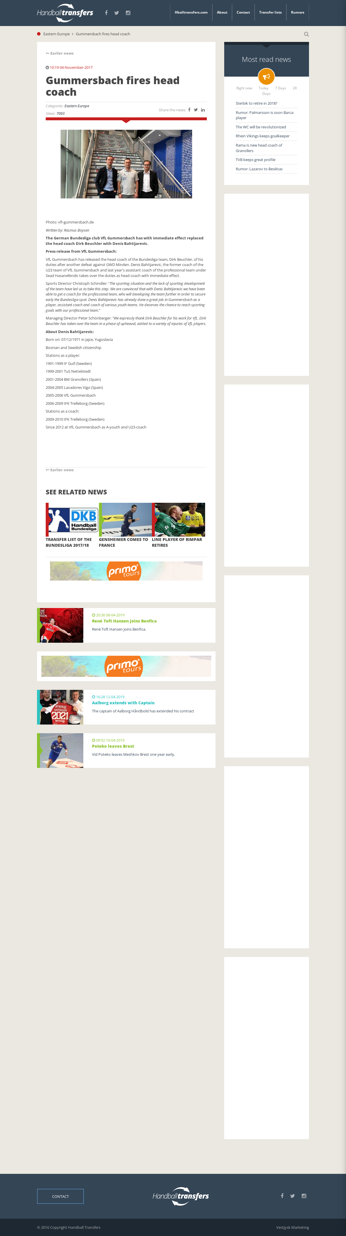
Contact (243, 12)
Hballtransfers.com (191, 12)
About (222, 12)
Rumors (297, 12)
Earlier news (59, 53)
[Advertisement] (267, 285)
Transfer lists (270, 12)
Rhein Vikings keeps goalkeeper (263, 135)
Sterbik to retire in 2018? (256, 103)
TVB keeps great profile (255, 159)
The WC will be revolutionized (261, 127)
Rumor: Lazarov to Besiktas (259, 168)
